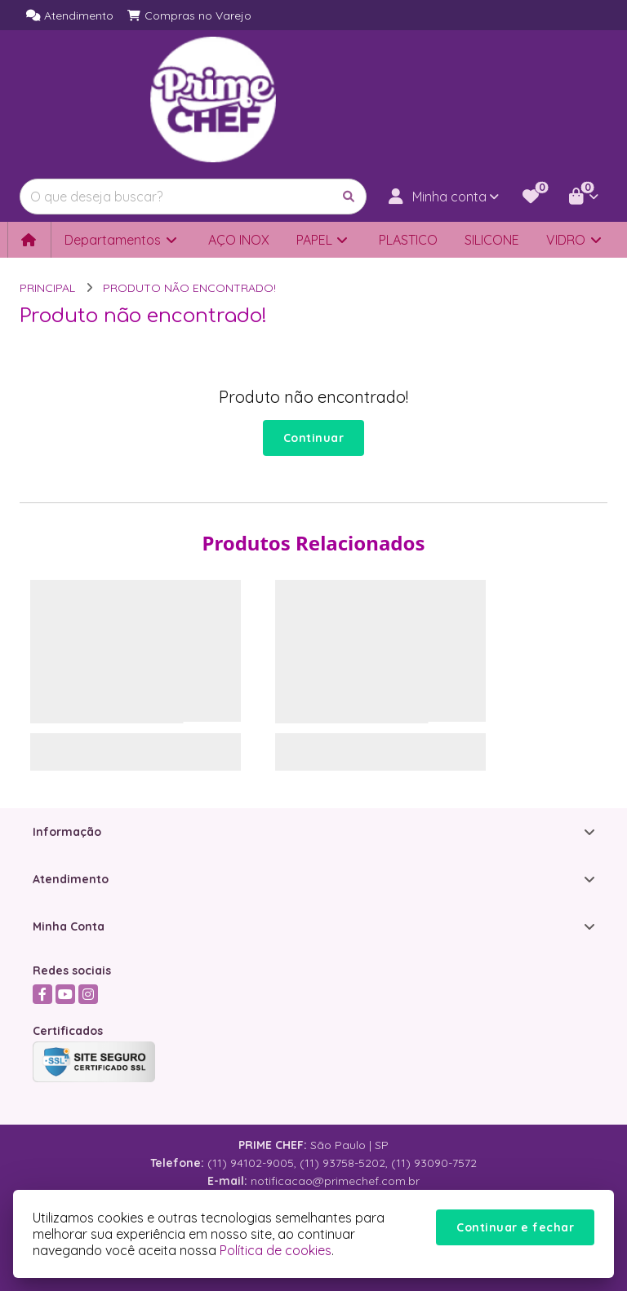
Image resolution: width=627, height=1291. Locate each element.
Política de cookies (275, 1250)
